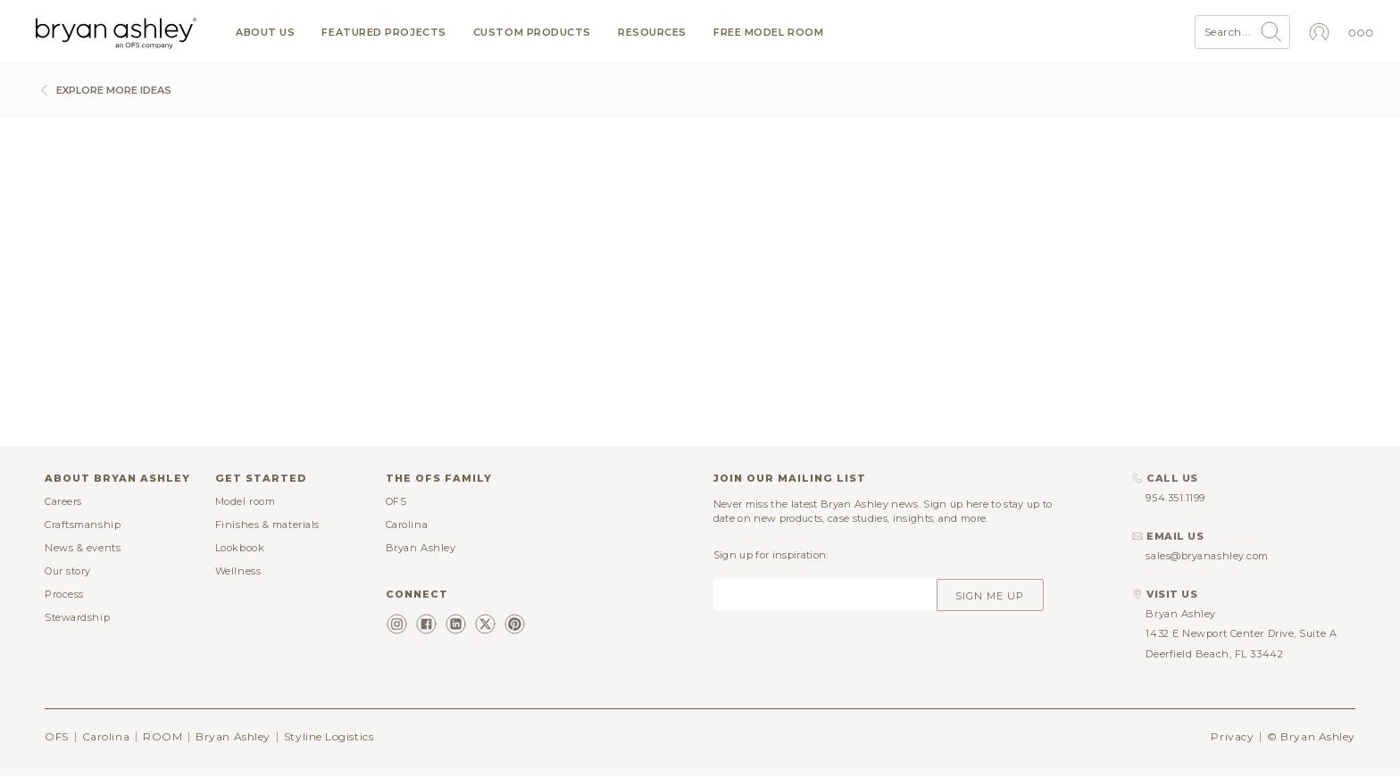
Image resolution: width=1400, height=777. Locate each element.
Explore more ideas (103, 90)
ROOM (162, 736)
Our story (68, 571)
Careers (63, 501)
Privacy (1232, 736)
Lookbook (239, 547)
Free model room (768, 32)
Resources (652, 32)
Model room (245, 501)
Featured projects (383, 32)
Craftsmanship (83, 524)
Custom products (532, 32)
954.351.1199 (1175, 498)
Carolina (407, 524)
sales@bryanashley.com (1207, 556)
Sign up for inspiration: (771, 555)
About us (265, 32)
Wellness (238, 571)
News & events (83, 547)
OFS (396, 501)
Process (64, 594)
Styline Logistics (328, 736)
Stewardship (77, 617)
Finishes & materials (267, 524)
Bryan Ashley (421, 547)
